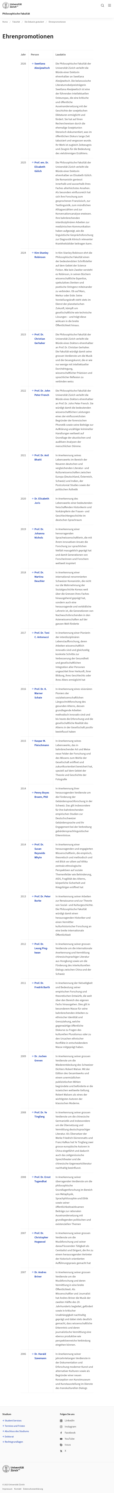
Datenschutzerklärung (33, 1489)
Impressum (7, 1489)
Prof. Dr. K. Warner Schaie (40, 693)
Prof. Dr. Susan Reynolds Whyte (39, 851)
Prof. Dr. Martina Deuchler (39, 577)
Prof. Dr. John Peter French (42, 393)
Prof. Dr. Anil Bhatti (41, 458)
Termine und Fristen (15, 1426)
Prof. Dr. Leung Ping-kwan (41, 948)
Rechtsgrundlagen (14, 1441)
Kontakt (17, 1489)
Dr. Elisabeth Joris (41, 501)
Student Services (13, 1420)
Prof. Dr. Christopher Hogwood (41, 1237)
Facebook (68, 1433)
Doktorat (9, 1436)
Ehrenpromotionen (57, 21)
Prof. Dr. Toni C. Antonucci (41, 635)
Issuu (65, 1445)
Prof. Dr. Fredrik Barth (42, 985)
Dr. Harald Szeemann (40, 1356)
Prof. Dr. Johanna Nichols (39, 533)
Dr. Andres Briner (40, 1274)
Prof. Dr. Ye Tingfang (40, 1115)
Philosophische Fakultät (16, 14)
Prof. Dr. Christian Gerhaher (39, 339)
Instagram (68, 1427)
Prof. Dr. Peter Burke (42, 899)
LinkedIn (67, 1420)
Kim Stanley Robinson (41, 255)
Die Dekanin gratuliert (34, 21)
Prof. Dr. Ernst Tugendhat (42, 1179)
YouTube (67, 1439)
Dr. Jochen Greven (40, 1058)
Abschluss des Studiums (17, 1431)
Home (5, 21)
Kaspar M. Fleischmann (41, 743)
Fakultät (16, 21)
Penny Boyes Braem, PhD (41, 795)
